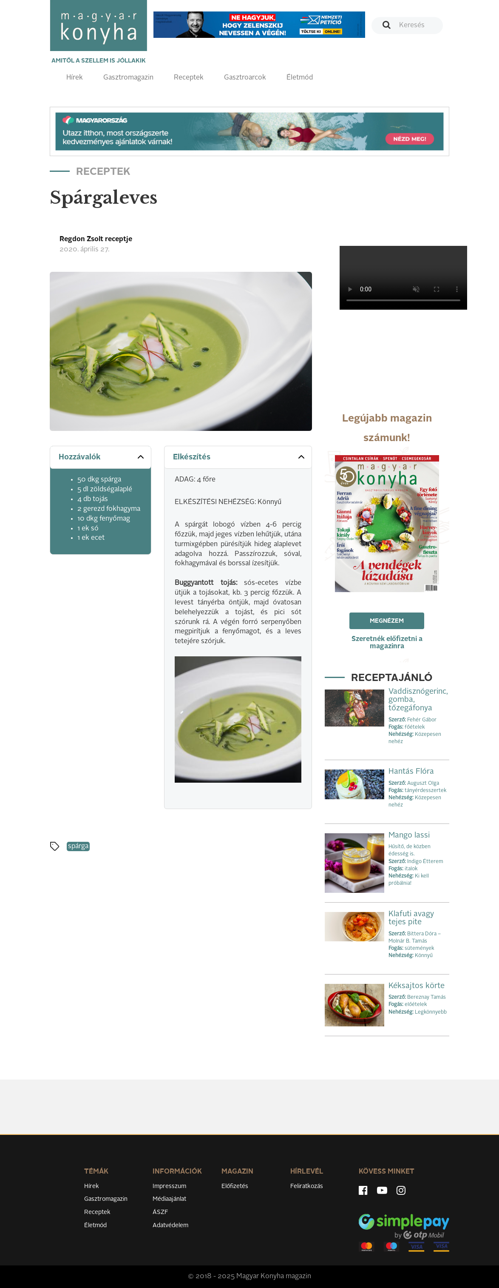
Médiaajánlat (169, 1199)
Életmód (299, 77)
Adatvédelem (170, 1225)
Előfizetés (234, 1186)
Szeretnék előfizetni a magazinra (387, 643)
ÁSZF (160, 1212)
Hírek (74, 77)
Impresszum (169, 1186)
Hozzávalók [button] (102, 457)
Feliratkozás (306, 1186)
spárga (78, 846)
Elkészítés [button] (239, 457)
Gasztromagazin (128, 77)
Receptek (189, 77)
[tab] (100, 457)
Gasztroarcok (245, 77)
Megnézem (387, 621)
